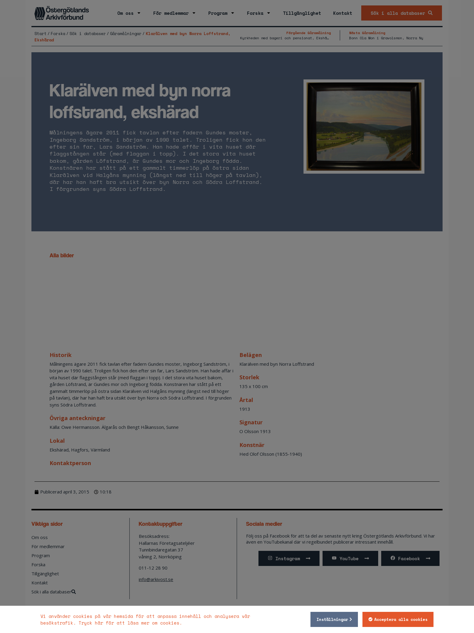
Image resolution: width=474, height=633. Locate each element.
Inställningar (332, 619)
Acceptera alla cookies (400, 619)
